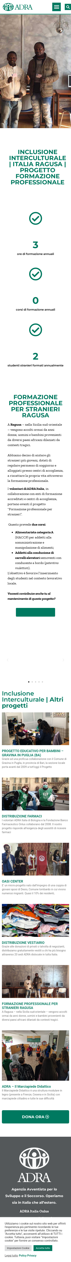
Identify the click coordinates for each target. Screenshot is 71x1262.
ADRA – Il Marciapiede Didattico (26, 1086)
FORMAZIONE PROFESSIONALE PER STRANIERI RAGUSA (30, 1006)
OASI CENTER (12, 881)
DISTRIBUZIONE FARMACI (22, 816)
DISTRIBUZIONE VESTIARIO (23, 943)
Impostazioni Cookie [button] (18, 1248)
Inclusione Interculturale (23, 696)
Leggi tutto (11, 1255)
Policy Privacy (27, 1255)
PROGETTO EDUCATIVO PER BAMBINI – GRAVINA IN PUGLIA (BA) (32, 753)
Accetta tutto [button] (43, 1248)
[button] (56, 7)
